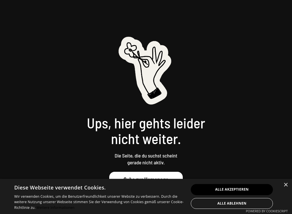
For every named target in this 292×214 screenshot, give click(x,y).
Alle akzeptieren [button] (232, 189)
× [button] (285, 185)
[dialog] (146, 196)
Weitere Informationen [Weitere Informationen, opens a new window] (55, 207)
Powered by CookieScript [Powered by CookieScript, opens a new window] (267, 211)
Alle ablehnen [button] (231, 203)
